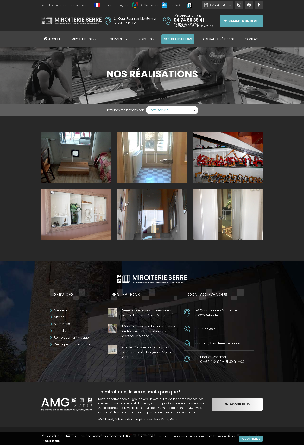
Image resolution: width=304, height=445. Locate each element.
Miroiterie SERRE (84, 39)
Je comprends (250, 438)
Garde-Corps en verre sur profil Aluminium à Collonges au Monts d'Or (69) (146, 352)
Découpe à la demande (72, 344)
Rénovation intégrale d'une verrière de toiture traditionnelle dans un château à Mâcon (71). (148, 331)
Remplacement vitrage (71, 337)
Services (117, 39)
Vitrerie (59, 317)
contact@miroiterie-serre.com (218, 343)
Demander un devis (241, 21)
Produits (144, 39)
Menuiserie (62, 324)
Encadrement (64, 330)
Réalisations (178, 39)
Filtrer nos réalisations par (125, 110)
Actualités (218, 39)
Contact (252, 39)
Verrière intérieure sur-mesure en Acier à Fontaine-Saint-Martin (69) (148, 312)
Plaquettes (217, 4)
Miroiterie (60, 310)
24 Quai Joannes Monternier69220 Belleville (216, 313)
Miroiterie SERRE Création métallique (71, 22)
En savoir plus (237, 404)
